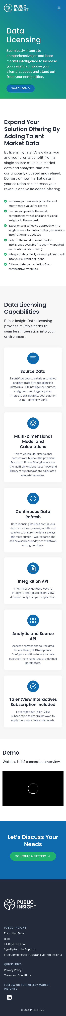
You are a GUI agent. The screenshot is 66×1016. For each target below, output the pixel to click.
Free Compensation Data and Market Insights (33, 954)
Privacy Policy (12, 970)
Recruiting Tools (14, 933)
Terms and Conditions (17, 975)
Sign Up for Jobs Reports (19, 949)
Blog (7, 938)
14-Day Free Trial (14, 944)
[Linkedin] (9, 997)
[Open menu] (59, 6)
